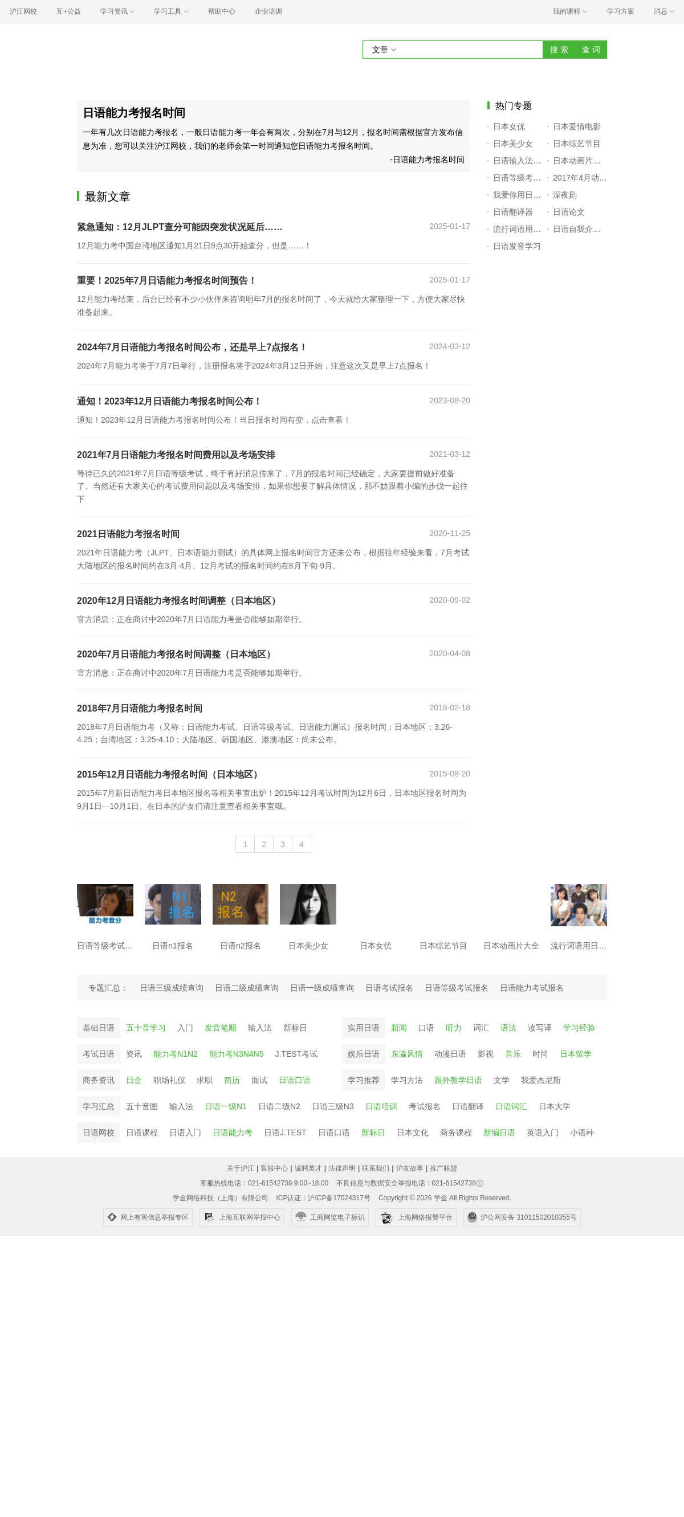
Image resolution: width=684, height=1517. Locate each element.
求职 (205, 1080)
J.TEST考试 (296, 1053)
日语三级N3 (333, 1106)
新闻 (399, 1027)
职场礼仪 (169, 1080)
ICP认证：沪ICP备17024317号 (323, 1198)
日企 (134, 1080)
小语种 (582, 1132)
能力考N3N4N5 (236, 1053)
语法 (508, 1027)
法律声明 (342, 1168)
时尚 (540, 1053)
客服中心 (274, 1168)
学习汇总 (99, 1106)
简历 (232, 1080)
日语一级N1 (226, 1106)
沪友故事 (410, 1168)
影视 (486, 1053)
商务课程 (456, 1132)
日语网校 (99, 1132)
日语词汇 (511, 1106)
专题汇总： (108, 987)
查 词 (591, 49)
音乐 (513, 1053)
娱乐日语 (364, 1053)
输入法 (260, 1027)
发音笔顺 (221, 1027)
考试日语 (99, 1053)
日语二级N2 (279, 1106)
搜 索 (559, 49)
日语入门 (185, 1132)
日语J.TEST (285, 1132)
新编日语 (499, 1132)
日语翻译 (468, 1106)
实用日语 (364, 1027)
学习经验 (579, 1027)
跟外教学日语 (458, 1080)
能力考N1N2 (175, 1053)
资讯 (134, 1053)
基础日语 (99, 1027)
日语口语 (295, 1080)
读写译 (540, 1027)
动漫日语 (450, 1053)
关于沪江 (240, 1168)
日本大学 (555, 1106)
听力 (454, 1027)
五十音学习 (146, 1027)
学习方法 (407, 1080)
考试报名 (425, 1106)
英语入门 (543, 1132)
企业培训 (268, 11)
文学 (502, 1080)
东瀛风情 (407, 1053)
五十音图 (142, 1106)
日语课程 (142, 1132)
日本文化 (413, 1132)
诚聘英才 (308, 1168)
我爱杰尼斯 (541, 1080)
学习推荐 (364, 1080)
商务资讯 (99, 1080)
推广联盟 (443, 1168)
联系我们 (375, 1168)
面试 (259, 1080)
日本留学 (576, 1053)
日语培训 (381, 1106)
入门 (185, 1027)
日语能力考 (233, 1132)
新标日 (295, 1027)
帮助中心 (221, 11)
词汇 (481, 1027)
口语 (426, 1027)
